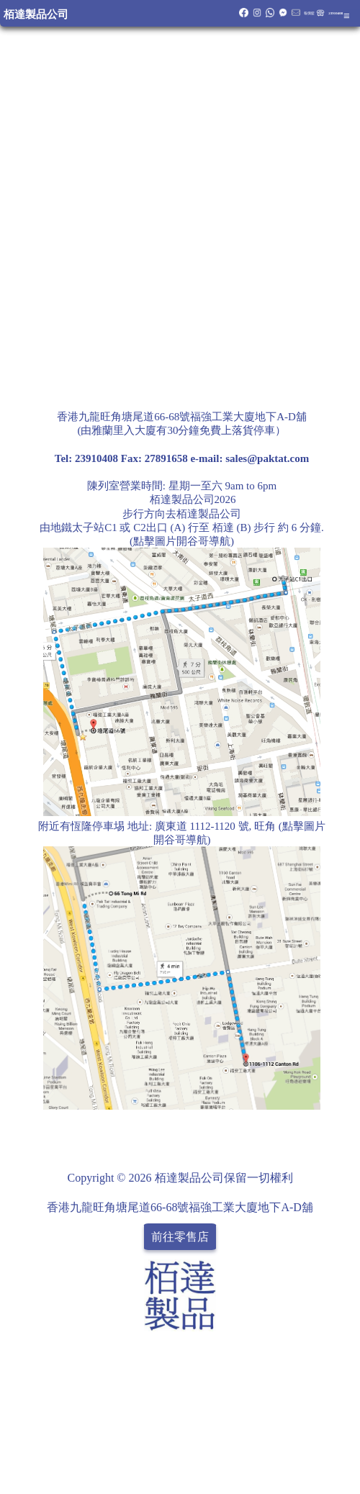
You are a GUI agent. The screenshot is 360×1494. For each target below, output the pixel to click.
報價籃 (309, 13)
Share (331, 1132)
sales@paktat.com (267, 458)
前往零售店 (180, 1237)
